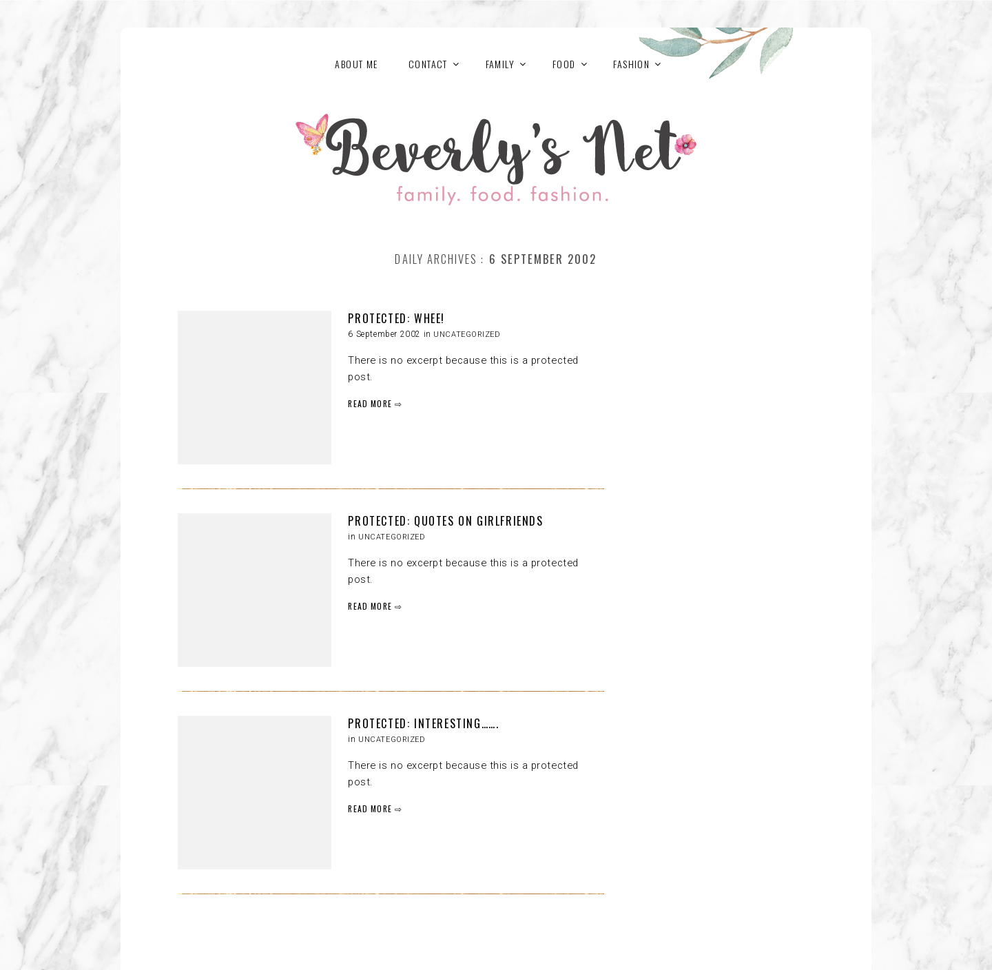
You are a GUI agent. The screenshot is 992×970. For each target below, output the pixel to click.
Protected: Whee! (396, 318)
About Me (356, 63)
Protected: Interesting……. (423, 723)
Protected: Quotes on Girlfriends (445, 521)
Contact (428, 63)
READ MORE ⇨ (375, 403)
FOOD (564, 63)
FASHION (631, 63)
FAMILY (500, 63)
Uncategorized (466, 334)
